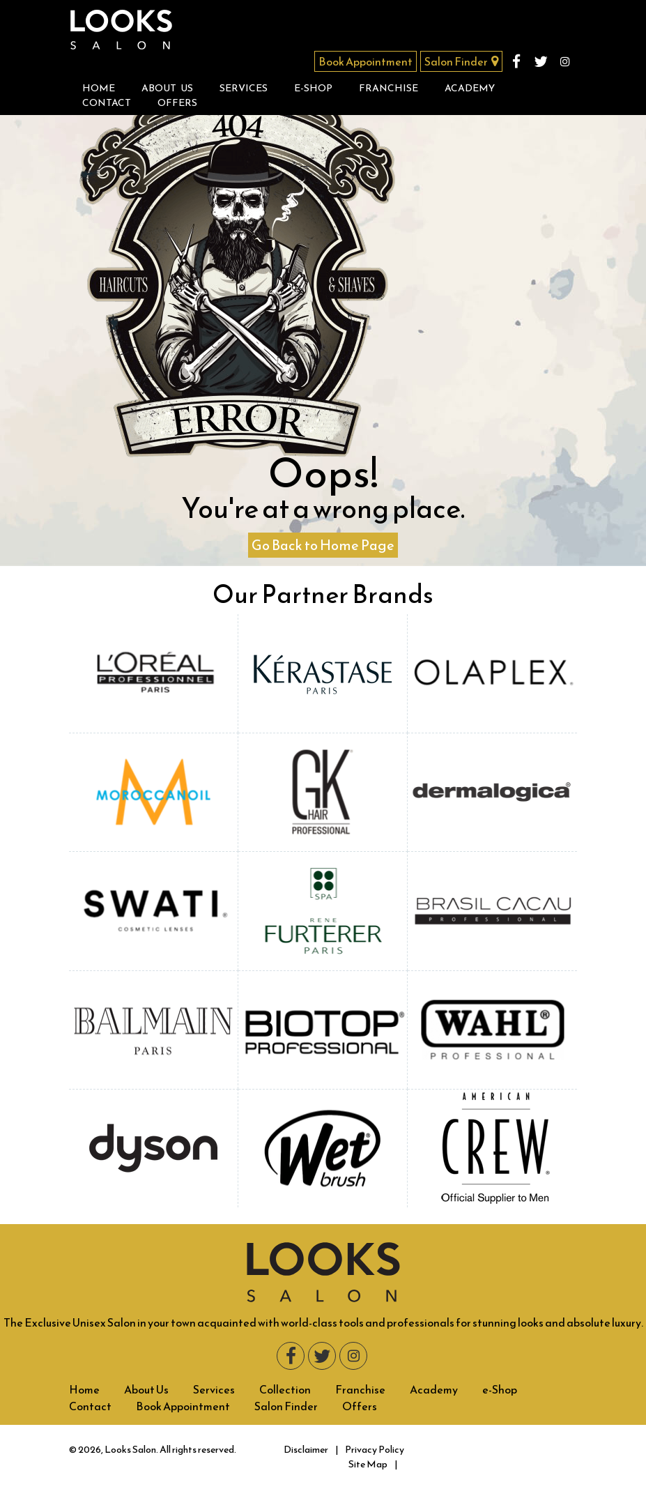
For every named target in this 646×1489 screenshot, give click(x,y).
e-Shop (313, 88)
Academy (470, 88)
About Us (167, 88)
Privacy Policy (374, 1449)
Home (98, 88)
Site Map (367, 1464)
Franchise (388, 88)
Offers (177, 103)
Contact (106, 103)
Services (244, 88)
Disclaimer (306, 1449)
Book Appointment (365, 61)
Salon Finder (461, 61)
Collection (285, 1389)
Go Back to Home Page (323, 545)
